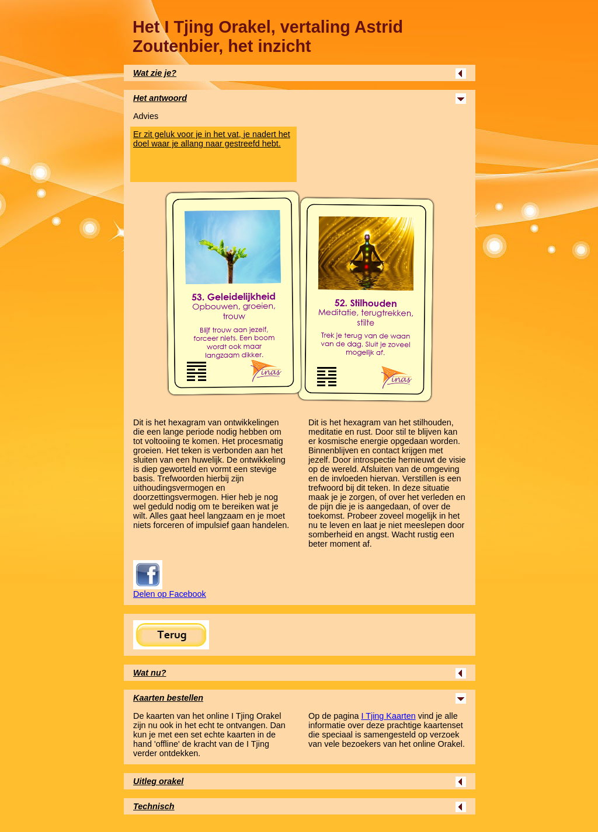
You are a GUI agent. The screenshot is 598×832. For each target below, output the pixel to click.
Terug (171, 634)
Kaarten (388, 716)
